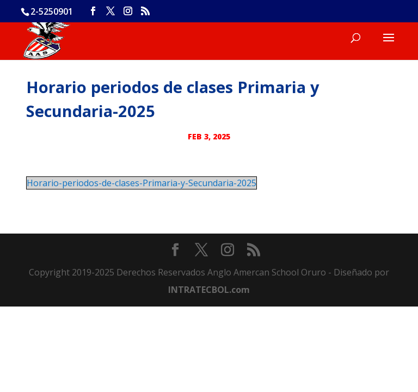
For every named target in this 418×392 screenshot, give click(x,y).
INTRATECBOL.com (209, 290)
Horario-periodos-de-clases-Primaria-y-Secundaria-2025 (141, 183)
